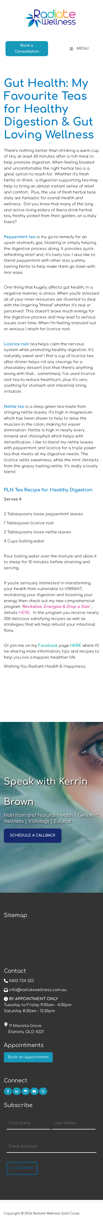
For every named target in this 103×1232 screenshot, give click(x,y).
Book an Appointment (25, 955)
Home (10, 925)
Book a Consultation (24, 44)
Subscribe (22, 1168)
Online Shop (16, 961)
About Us (13, 931)
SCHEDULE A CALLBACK (26, 831)
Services (12, 937)
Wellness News (18, 943)
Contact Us (15, 949)
